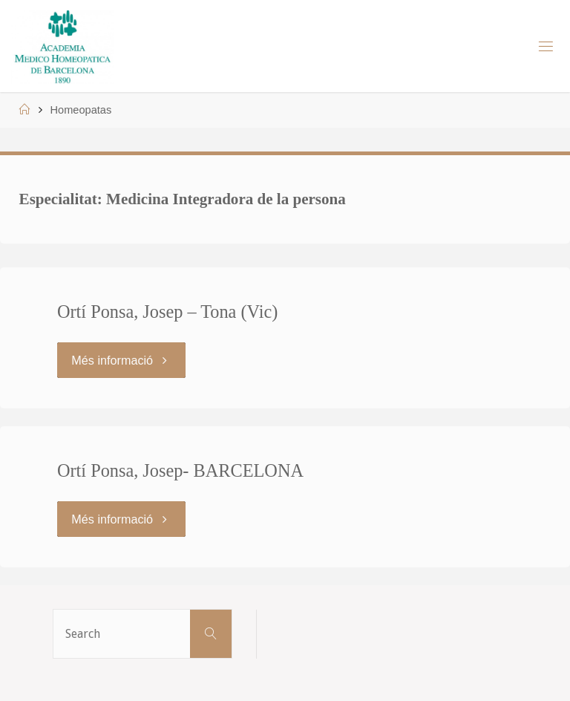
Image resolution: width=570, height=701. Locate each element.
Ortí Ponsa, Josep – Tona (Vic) (167, 311)
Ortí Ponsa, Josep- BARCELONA (180, 470)
